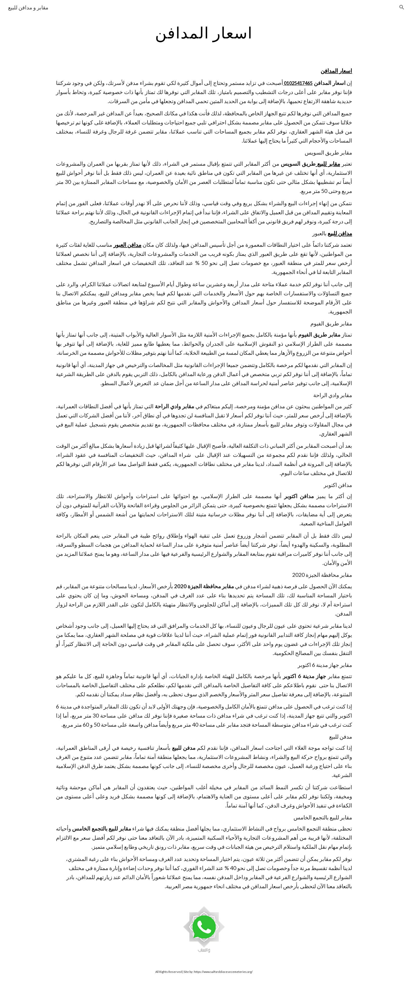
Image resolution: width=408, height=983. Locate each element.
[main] (204, 32)
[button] (402, 7)
